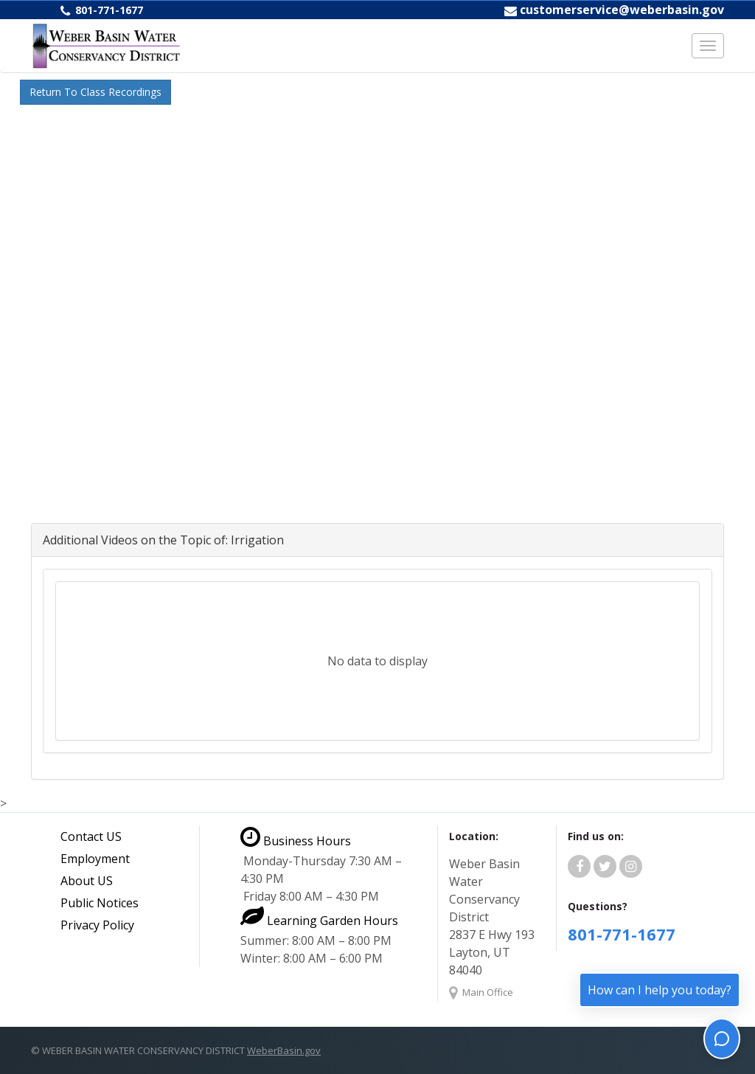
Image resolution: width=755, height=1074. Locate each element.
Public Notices (99, 903)
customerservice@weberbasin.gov (622, 9)
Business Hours (295, 841)
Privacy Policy (97, 925)
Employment (95, 858)
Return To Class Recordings (95, 92)
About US (86, 881)
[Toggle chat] (721, 1038)
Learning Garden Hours (319, 920)
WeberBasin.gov (284, 1050)
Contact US (91, 836)
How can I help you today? (659, 990)
